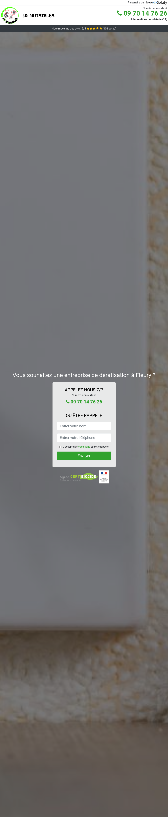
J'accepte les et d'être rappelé (85, 446)
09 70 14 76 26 (142, 13)
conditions (84, 446)
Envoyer (84, 456)
